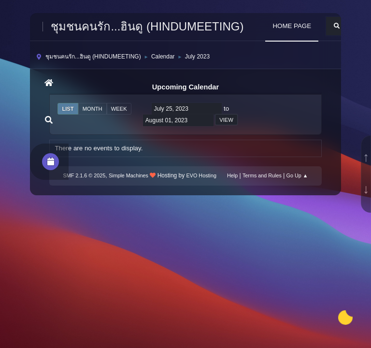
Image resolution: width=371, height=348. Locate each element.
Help (232, 175)
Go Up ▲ (297, 175)
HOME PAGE (291, 25)
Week (119, 109)
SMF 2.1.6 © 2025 (84, 175)
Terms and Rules (262, 175)
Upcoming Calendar (185, 87)
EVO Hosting (201, 175)
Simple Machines (128, 175)
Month (92, 109)
